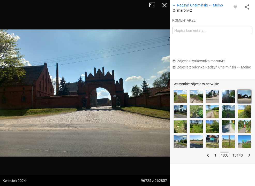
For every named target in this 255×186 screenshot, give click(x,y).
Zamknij (164, 5)
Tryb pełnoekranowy (154, 5)
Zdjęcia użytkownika (198, 61)
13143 (238, 155)
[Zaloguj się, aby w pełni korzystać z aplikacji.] (235, 7)
